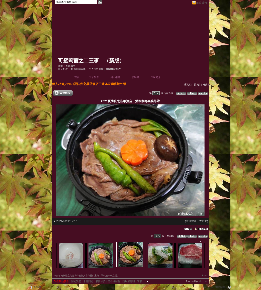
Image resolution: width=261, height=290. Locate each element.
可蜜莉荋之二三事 (78, 60)
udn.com (202, 281)
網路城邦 (201, 2)
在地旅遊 (191, 221)
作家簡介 (155, 77)
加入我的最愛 (96, 69)
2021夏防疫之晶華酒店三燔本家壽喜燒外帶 (96, 84)
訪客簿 (135, 77)
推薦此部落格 (78, 69)
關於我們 (76, 281)
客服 (139, 281)
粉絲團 (37, 287)
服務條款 (100, 281)
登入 (203, 287)
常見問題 (88, 281)
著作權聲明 (114, 281)
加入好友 (63, 69)
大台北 (203, 221)
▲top (204, 275)
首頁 (76, 77)
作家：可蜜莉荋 (66, 66)
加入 (210, 287)
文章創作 (94, 77)
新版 (114, 60)
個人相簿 (115, 77)
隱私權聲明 (129, 281)
